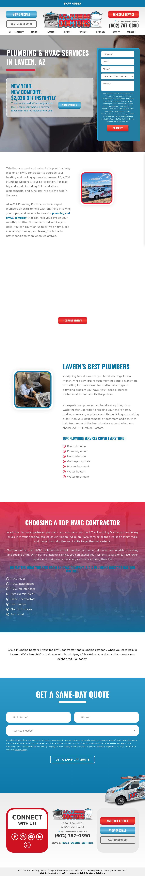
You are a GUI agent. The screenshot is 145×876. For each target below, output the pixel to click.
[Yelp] (27, 845)
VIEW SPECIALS (21, 14)
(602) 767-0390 (124, 25)
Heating (34, 32)
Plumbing (50, 32)
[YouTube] (31, 837)
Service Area (100, 32)
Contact (130, 32)
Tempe (65, 843)
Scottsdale (87, 843)
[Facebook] (15, 837)
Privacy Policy (122, 121)
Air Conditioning (15, 32)
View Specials (69, 105)
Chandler (75, 843)
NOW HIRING (72, 3)
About (115, 32)
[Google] (23, 837)
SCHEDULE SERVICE (123, 14)
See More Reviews (72, 320)
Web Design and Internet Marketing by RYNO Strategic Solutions (72, 873)
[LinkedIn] (39, 837)
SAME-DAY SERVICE (21, 24)
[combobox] (117, 76)
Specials (83, 32)
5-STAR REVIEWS (117, 840)
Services (67, 32)
